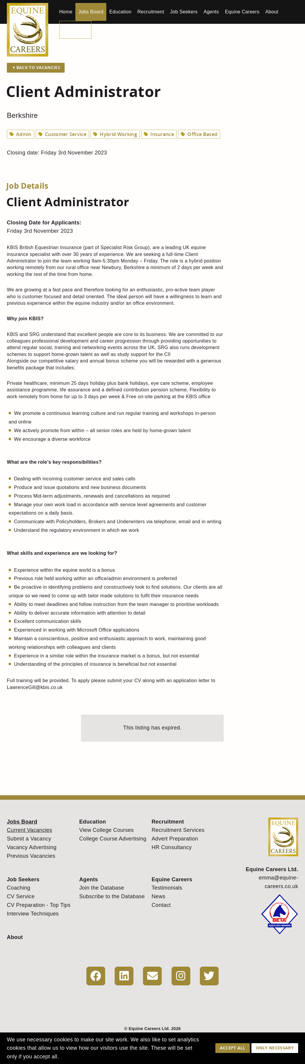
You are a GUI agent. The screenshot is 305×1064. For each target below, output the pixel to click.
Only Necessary (275, 1048)
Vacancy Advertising (32, 847)
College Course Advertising (112, 839)
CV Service (21, 896)
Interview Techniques (33, 914)
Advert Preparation (175, 839)
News (158, 896)
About (271, 11)
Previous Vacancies (31, 856)
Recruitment (150, 11)
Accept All (232, 1048)
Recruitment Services (178, 830)
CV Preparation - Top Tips (39, 905)
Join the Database (101, 888)
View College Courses (106, 830)
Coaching (18, 888)
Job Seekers (183, 11)
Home (65, 11)
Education (120, 11)
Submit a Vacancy (29, 839)
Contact (161, 905)
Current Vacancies (29, 830)
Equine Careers (242, 11)
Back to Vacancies (36, 67)
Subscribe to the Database (112, 896)
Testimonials (167, 888)
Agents (211, 11)
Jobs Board (90, 11)
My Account (75, 29)
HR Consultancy (172, 847)
